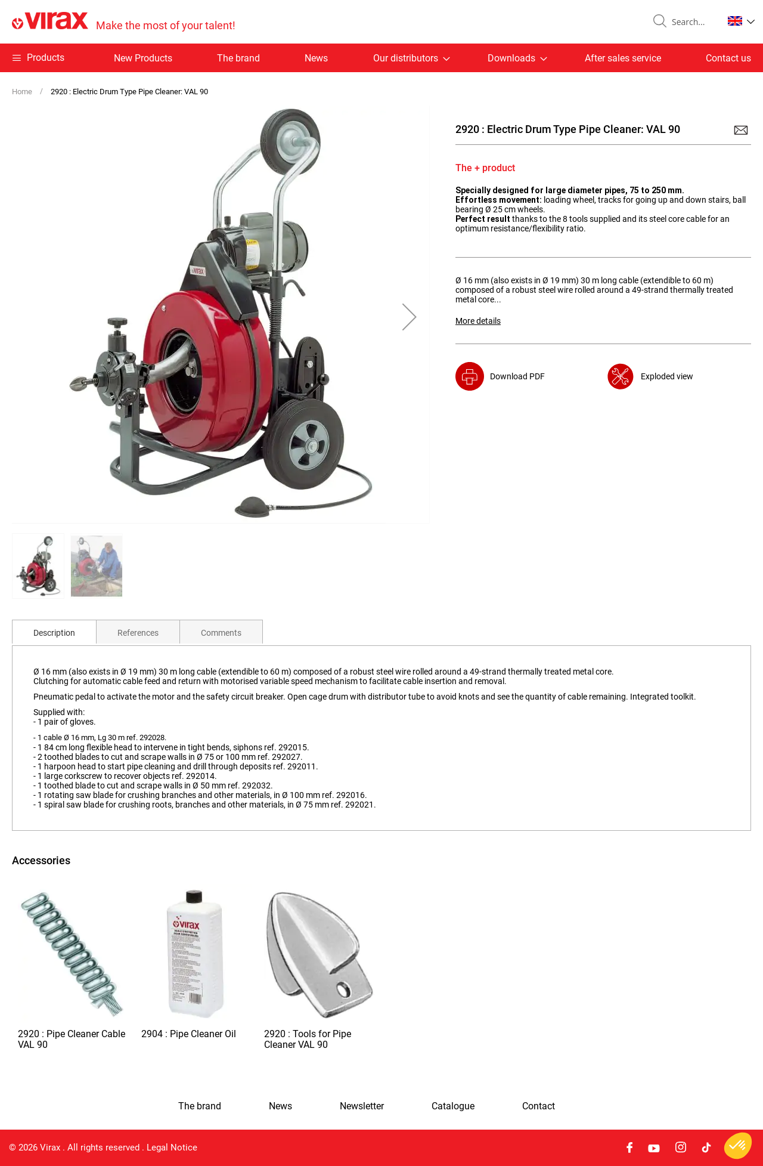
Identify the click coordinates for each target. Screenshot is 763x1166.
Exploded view (667, 376)
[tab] (54, 632)
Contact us (728, 58)
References (138, 633)
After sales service (623, 58)
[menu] (381, 58)
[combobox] (692, 22)
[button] (741, 21)
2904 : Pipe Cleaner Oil (188, 1034)
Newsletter (362, 1106)
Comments (221, 633)
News (316, 58)
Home (22, 91)
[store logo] (123, 22)
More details (478, 321)
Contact (538, 1106)
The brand (238, 58)
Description (54, 633)
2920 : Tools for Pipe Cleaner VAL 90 (307, 1039)
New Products (143, 58)
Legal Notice (172, 1147)
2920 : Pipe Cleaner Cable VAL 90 (71, 1039)
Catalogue (453, 1106)
